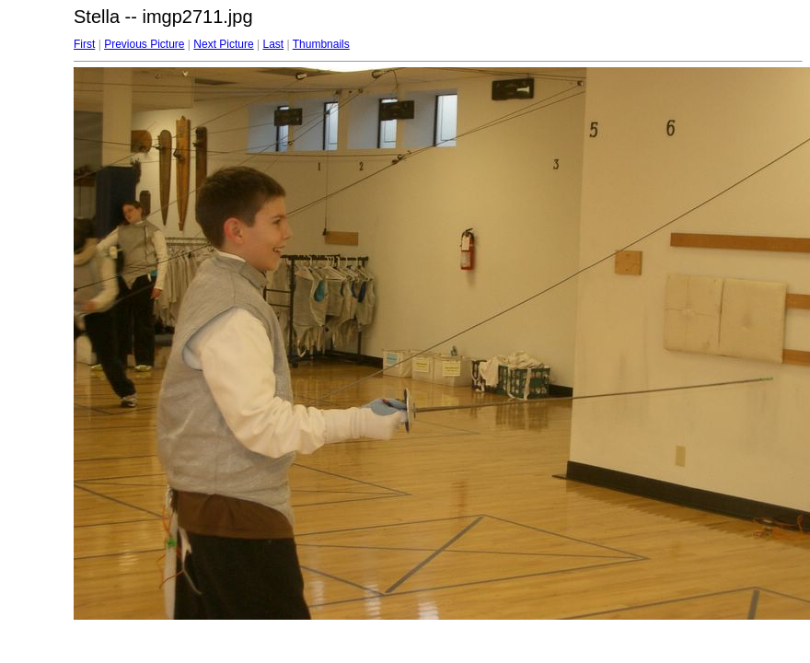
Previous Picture (144, 44)
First (84, 44)
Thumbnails (321, 44)
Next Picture (223, 44)
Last (273, 44)
